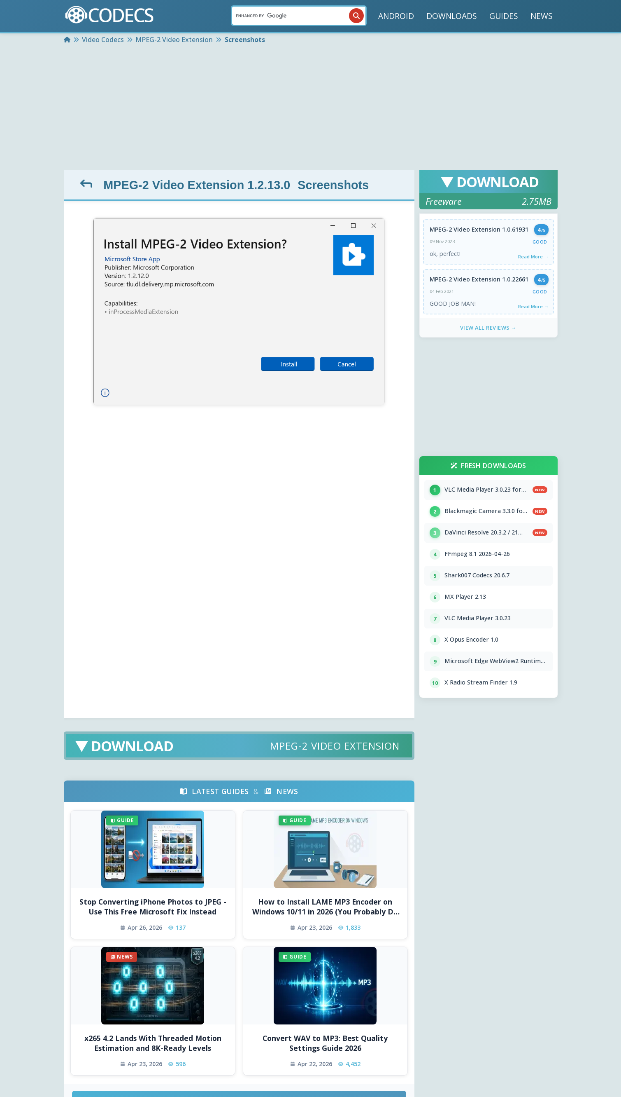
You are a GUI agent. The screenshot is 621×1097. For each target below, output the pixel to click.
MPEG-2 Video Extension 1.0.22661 (479, 279)
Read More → (533, 256)
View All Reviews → (488, 327)
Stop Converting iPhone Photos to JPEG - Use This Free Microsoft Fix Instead (152, 907)
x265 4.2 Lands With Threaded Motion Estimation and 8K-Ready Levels (152, 1043)
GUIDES (503, 15)
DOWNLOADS (451, 15)
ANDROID (396, 15)
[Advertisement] (310, 108)
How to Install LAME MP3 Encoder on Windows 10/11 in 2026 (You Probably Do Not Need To (325, 907)
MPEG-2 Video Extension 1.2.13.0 (196, 185)
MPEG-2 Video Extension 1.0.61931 (479, 229)
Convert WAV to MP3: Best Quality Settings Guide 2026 (325, 1043)
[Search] (298, 16)
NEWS (541, 15)
